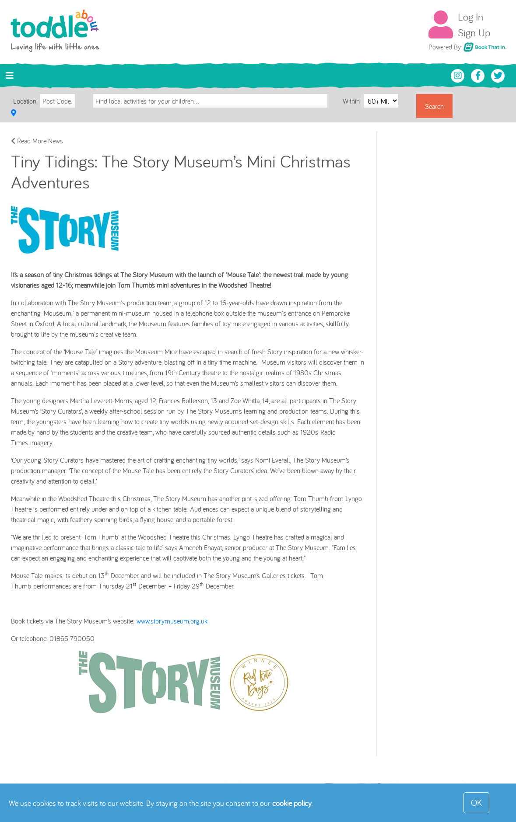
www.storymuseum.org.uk (172, 620)
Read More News (37, 140)
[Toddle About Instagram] (459, 74)
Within (352, 100)
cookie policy (292, 803)
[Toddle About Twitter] (498, 74)
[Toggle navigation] (9, 76)
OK (476, 802)
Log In (470, 16)
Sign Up (474, 32)
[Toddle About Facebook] (479, 74)
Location (24, 101)
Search (434, 106)
